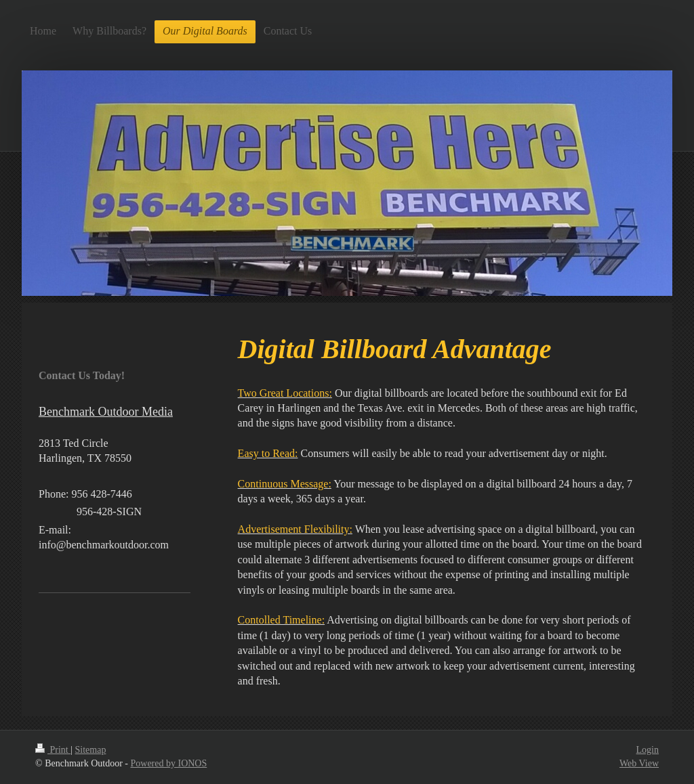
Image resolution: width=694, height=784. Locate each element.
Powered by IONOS (169, 763)
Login (647, 750)
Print (52, 750)
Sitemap (90, 750)
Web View (639, 763)
